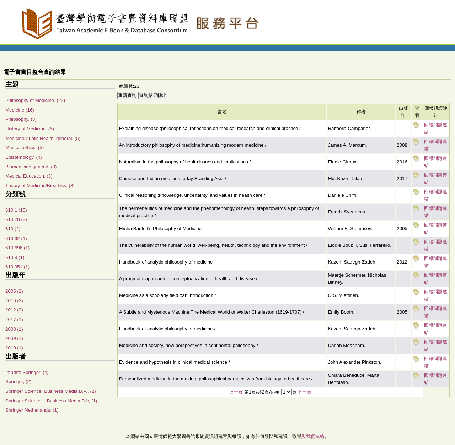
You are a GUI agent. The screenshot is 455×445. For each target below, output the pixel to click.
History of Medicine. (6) (29, 128)
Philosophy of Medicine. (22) (35, 100)
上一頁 (236, 392)
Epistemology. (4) (23, 157)
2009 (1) (14, 338)
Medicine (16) (19, 110)
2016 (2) (14, 300)
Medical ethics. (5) (24, 147)
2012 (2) (14, 310)
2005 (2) (14, 291)
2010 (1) (14, 348)
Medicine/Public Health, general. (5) (42, 138)
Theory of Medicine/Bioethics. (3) (40, 185)
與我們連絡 (313, 436)
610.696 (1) (17, 247)
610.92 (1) (16, 238)
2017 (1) (14, 319)
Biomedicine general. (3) (31, 166)
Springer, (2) (18, 381)
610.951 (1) (17, 267)
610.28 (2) (16, 219)
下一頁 (304, 392)
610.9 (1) (14, 257)
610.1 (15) (16, 210)
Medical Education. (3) (29, 176)
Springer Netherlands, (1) (32, 410)
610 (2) (12, 229)
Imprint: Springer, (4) (26, 372)
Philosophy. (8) (21, 119)
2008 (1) (14, 329)
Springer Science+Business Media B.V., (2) (50, 391)
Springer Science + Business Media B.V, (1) (51, 400)
